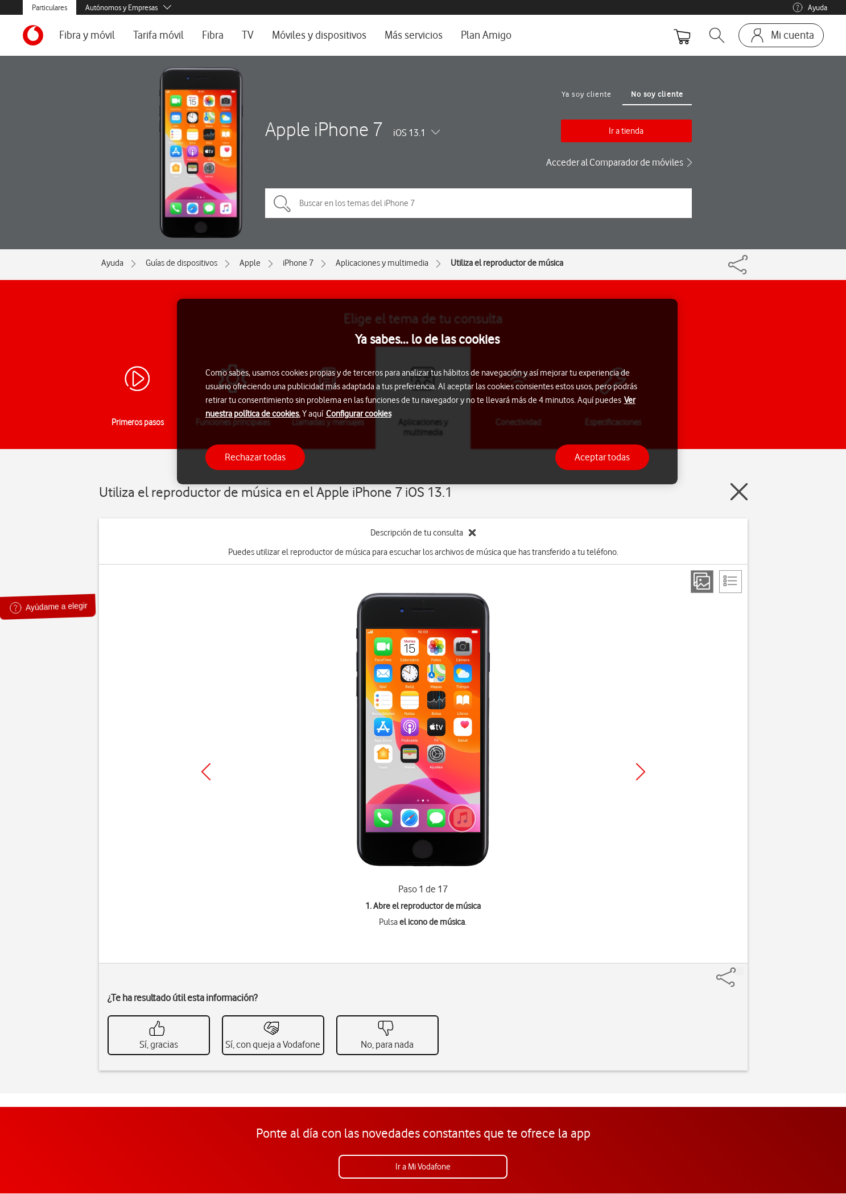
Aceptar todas (602, 457)
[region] (427, 392)
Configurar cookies (358, 414)
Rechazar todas (255, 457)
